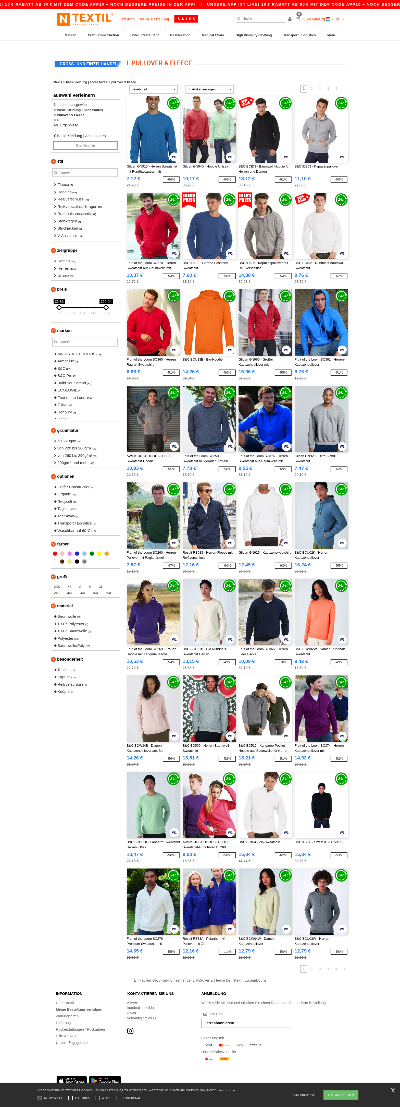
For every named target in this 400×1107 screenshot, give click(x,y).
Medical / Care (213, 35)
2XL (56, 584)
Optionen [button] (65, 467)
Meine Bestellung (154, 19)
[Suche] (259, 18)
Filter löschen (85, 137)
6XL (109, 584)
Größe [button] (62, 568)
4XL (83, 584)
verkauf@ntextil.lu (141, 1009)
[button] (290, 19)
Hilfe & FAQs (66, 1027)
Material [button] (65, 597)
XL (101, 578)
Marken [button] (64, 321)
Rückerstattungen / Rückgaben (80, 1020)
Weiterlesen (227, 1090)
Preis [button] (62, 280)
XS (70, 578)
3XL (69, 584)
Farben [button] (63, 535)
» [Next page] (344, 80)
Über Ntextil (65, 994)
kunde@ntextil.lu (140, 999)
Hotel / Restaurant (144, 35)
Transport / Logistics (299, 35)
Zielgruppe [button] (67, 242)
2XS (57, 578)
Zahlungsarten (67, 1007)
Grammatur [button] (68, 421)
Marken (71, 35)
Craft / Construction (103, 35)
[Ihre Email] (228, 1005)
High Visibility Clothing (254, 35)
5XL (96, 584)
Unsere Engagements (73, 1034)
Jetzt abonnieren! (219, 1014)
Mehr (331, 35)
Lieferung (126, 19)
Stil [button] (60, 152)
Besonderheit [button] (70, 650)
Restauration (180, 35)
